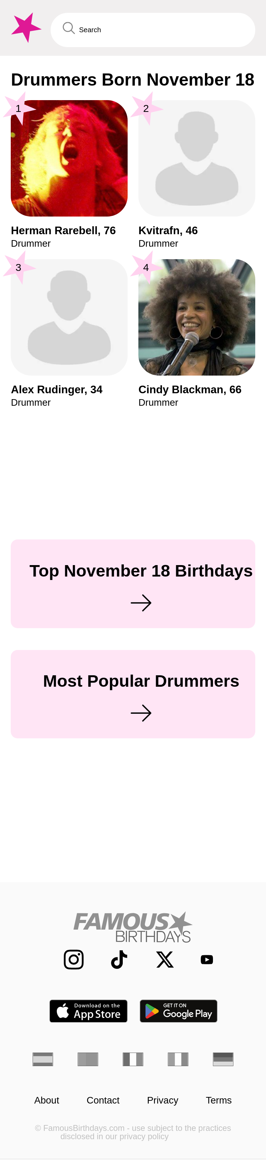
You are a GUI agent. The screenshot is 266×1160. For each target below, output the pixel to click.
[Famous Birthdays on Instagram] (66, 959)
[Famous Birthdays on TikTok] (112, 959)
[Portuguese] (88, 1059)
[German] (223, 1059)
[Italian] (178, 1059)
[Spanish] (43, 1059)
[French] (133, 1059)
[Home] (133, 927)
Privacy (162, 1100)
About (46, 1100)
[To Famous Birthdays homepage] (25, 27)
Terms (219, 1100)
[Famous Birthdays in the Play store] (179, 1011)
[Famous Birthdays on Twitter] (158, 959)
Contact (103, 1100)
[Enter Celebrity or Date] (153, 30)
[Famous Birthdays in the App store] (88, 1011)
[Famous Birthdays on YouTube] (201, 959)
